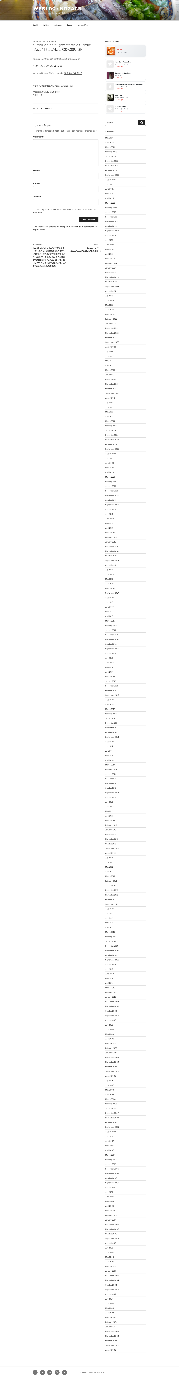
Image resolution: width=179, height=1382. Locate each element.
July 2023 (109, 299)
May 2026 (109, 141)
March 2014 (110, 768)
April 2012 (109, 875)
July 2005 (109, 1251)
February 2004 (111, 1325)
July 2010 (109, 973)
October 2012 (110, 847)
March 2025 (110, 206)
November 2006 (112, 1177)
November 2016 (111, 643)
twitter (46, 25)
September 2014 (112, 740)
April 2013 (109, 819)
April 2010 (109, 986)
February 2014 (111, 773)
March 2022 (110, 373)
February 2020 (111, 485)
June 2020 (109, 466)
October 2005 (111, 1237)
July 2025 (109, 188)
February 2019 (111, 541)
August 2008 (110, 1079)
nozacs (120, 50)
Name (36, 170)
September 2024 (112, 234)
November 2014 (111, 731)
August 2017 (110, 601)
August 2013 (110, 801)
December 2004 (112, 1279)
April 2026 (109, 146)
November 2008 (112, 1065)
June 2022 (109, 360)
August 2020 (110, 457)
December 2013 (111, 782)
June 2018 (109, 578)
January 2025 (110, 215)
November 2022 (111, 336)
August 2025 (110, 183)
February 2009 (111, 1052)
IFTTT (39, 95)
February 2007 (111, 1163)
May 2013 (109, 815)
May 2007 (109, 1149)
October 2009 (111, 1014)
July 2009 (109, 1028)
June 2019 (109, 522)
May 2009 (109, 1038)
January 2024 (110, 271)
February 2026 (111, 155)
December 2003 (112, 1335)
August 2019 (110, 513)
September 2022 (112, 346)
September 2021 (112, 397)
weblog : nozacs (57, 8)
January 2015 (110, 722)
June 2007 (109, 1144)
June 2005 (109, 1256)
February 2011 (111, 940)
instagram (58, 25)
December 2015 (111, 689)
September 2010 (112, 963)
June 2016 (109, 666)
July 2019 (109, 517)
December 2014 (111, 726)
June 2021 (109, 411)
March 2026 (110, 151)
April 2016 (109, 675)
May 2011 (109, 926)
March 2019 (110, 536)
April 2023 (109, 313)
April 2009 (109, 1042)
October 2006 (111, 1182)
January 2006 (110, 1223)
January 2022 (110, 378)
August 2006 (110, 1191)
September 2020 (112, 452)
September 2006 (112, 1186)
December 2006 (112, 1172)
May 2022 (109, 364)
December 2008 (112, 1061)
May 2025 (109, 197)
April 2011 (109, 931)
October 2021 (110, 392)
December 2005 (112, 1228)
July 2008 (109, 1084)
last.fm (70, 25)
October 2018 (110, 559)
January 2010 (110, 1000)
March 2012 (110, 880)
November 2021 (111, 387)
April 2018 (109, 587)
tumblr (36, 25)
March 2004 (110, 1321)
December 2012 (111, 838)
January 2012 (110, 889)
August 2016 (110, 657)
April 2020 (109, 476)
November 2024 (112, 225)
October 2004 (111, 1288)
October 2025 (111, 174)
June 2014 (109, 754)
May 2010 (109, 982)
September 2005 (112, 1242)
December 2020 (112, 438)
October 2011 (110, 903)
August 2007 (110, 1135)
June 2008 (109, 1089)
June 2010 (109, 977)
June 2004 (109, 1307)
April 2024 (109, 257)
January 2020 (110, 489)
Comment (38, 137)
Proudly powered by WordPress (92, 1376)
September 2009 (112, 1019)
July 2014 (109, 750)
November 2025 (112, 169)
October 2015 (110, 694)
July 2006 (109, 1195)
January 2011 (110, 945)
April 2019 (109, 531)
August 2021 (110, 401)
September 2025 (112, 178)
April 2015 (109, 708)
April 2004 (109, 1316)
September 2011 (112, 908)
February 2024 (111, 267)
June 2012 (109, 866)
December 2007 (112, 1116)
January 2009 (110, 1056)
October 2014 (110, 736)
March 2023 (110, 318)
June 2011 (109, 921)
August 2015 (110, 703)
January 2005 (110, 1274)
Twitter (47, 108)
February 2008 (111, 1107)
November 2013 (111, 787)
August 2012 (110, 856)
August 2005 (110, 1247)
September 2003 (112, 1349)
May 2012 (109, 870)
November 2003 (112, 1339)
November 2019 (111, 499)
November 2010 (112, 954)
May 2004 (109, 1312)
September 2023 (112, 290)
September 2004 (112, 1293)
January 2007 (110, 1168)
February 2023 (111, 322)
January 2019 (110, 545)
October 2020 (111, 448)
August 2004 (110, 1298)
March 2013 (110, 824)
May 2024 (109, 253)
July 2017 (109, 606)
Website (37, 196)
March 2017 (110, 624)
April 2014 (109, 764)
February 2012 (111, 884)
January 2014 (110, 778)
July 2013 (109, 805)
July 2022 (109, 355)
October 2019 (110, 504)
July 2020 (109, 462)
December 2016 (111, 638)
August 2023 (110, 294)
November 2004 (112, 1284)
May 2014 (109, 759)
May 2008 (109, 1093)
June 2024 (109, 248)
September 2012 (112, 852)
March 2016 (110, 680)
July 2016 (109, 661)
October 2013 (110, 791)
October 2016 (110, 647)
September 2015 (112, 699)
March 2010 (110, 991)
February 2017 (111, 629)
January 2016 (110, 685)
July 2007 (109, 1140)
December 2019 (111, 494)
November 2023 (112, 281)
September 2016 (112, 652)
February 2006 (111, 1219)
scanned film (83, 25)
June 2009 (109, 1033)
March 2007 (110, 1158)
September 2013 (112, 796)
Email (36, 183)
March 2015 (110, 712)
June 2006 (109, 1200)
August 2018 (110, 568)
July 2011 (109, 917)
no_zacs (51, 41)
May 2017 (109, 615)
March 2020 (110, 480)
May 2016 (109, 671)
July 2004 (109, 1302)
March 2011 (110, 935)
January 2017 (110, 634)
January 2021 (110, 434)
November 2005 (112, 1233)
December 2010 (111, 949)
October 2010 (111, 959)
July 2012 (109, 861)
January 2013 (110, 833)
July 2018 (109, 573)
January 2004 (110, 1330)
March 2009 (110, 1047)
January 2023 (110, 327)
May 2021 (109, 415)
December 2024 (111, 220)
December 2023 (111, 276)
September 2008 (112, 1075)
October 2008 (111, 1070)
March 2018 (110, 592)
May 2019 (109, 527)
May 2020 (109, 471)
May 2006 (109, 1205)
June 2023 (109, 304)
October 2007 (111, 1126)
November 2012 (111, 842)
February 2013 (111, 829)
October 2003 (111, 1344)
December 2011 (111, 894)
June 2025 (109, 192)
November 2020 (112, 443)
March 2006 (110, 1214)
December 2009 (112, 1005)
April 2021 (109, 420)
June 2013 (109, 810)
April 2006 (109, 1209)
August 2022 (110, 350)
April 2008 (109, 1098)
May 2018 (109, 582)
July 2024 (109, 243)
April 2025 (109, 202)
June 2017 (109, 610)
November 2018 (111, 555)
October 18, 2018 (73, 73)
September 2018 (112, 564)
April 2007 (109, 1154)
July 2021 (109, 406)
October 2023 (111, 285)
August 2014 (110, 745)
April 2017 (109, 620)
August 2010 (110, 968)
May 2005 (109, 1260)
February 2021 (111, 429)
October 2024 (111, 230)
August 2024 (110, 239)
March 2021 (110, 425)
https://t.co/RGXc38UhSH (48, 66)
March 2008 (110, 1103)
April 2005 (109, 1265)
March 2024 (110, 262)
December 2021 (111, 383)
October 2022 (110, 341)
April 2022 (109, 369)
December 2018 (111, 550)
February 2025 (111, 211)
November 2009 (112, 1010)
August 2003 (110, 1353)
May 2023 (109, 308)
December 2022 (111, 332)
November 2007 (112, 1121)
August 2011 (110, 912)
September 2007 (112, 1130)
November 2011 (111, 898)
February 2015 (111, 717)
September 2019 (112, 508)
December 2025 (111, 164)
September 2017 (112, 596)
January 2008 (110, 1112)
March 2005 (110, 1270)
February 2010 (111, 996)
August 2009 (110, 1024)
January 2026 (110, 160)
